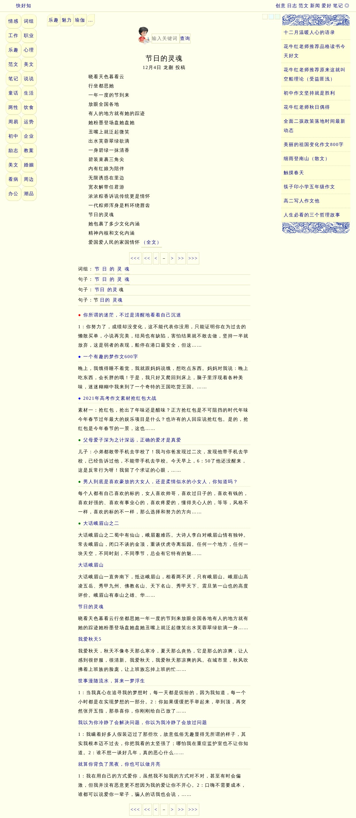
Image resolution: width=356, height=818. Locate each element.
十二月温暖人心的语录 (309, 32)
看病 (13, 179)
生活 (29, 93)
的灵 (112, 289)
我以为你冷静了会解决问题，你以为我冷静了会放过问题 (142, 722)
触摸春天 (294, 172)
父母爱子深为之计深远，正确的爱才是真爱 (132, 439)
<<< (135, 258)
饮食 (29, 107)
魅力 (67, 20)
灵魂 (118, 299)
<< (147, 258)
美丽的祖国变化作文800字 (314, 144)
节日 (100, 289)
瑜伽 (80, 20)
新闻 (315, 5)
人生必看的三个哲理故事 (312, 214)
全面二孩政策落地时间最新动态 (315, 126)
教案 (29, 150)
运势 (29, 121)
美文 (29, 64)
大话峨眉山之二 (101, 523)
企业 (29, 136)
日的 (105, 299)
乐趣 (13, 49)
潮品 (29, 193)
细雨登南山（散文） (307, 158)
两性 (13, 107)
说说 (29, 78)
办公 (13, 193)
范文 (304, 5)
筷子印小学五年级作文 (309, 186)
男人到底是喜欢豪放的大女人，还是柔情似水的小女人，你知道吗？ (160, 481)
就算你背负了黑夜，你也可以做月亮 (119, 764)
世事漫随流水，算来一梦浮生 (111, 680)
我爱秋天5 (90, 639)
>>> (193, 258)
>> (181, 258)
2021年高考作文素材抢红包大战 (120, 398)
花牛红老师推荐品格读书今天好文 (315, 51)
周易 (13, 121)
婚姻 (29, 164)
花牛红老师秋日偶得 (307, 107)
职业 (29, 35)
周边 (29, 179)
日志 (292, 5)
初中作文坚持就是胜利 (309, 93)
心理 (29, 49)
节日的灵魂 (91, 606)
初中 (13, 136)
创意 (281, 5)
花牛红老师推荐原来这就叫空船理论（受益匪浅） (315, 74)
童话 (13, 93)
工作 (13, 35)
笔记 (338, 5)
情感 (13, 21)
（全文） (151, 242)
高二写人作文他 (302, 200)
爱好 (327, 5)
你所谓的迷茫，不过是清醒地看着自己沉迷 (132, 314)
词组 (29, 21)
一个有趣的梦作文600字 (110, 356)
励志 (13, 150)
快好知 (19, 5)
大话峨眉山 (91, 564)
